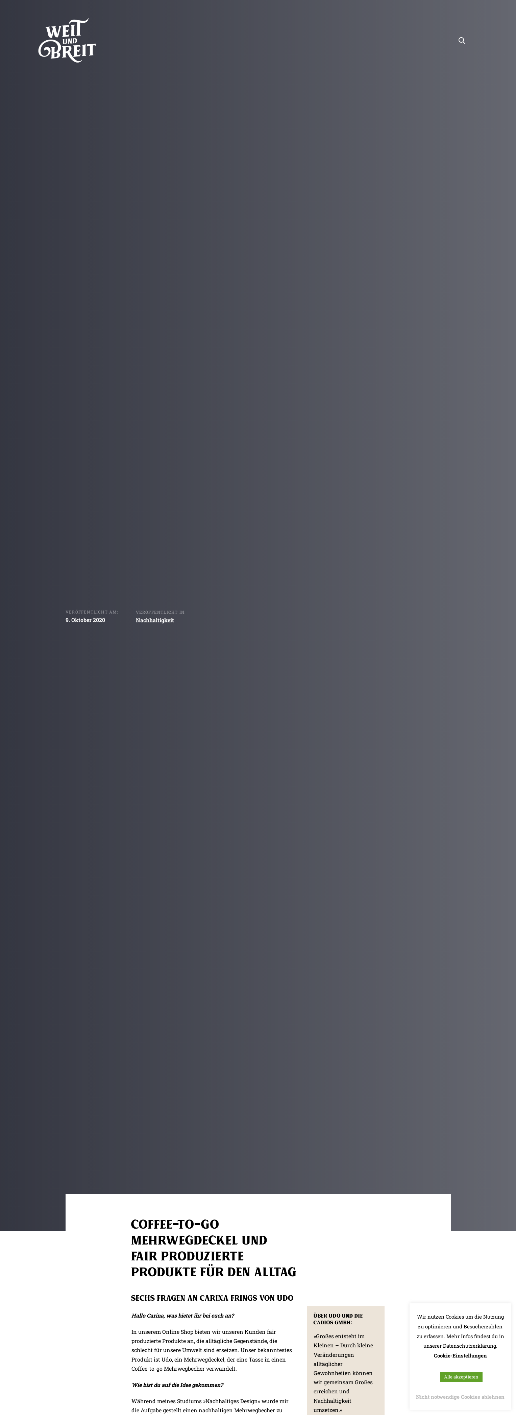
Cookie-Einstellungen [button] (460, 1355)
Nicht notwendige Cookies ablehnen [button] (460, 1396)
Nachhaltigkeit (155, 621)
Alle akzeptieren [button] (461, 1377)
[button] (478, 41)
